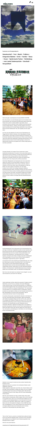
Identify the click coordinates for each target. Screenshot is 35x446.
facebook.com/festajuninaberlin (10, 51)
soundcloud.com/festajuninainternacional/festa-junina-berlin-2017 (16, 425)
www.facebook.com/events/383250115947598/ (19, 117)
